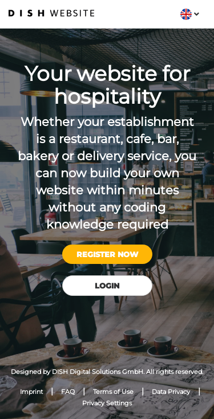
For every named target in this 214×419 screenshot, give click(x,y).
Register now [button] (107, 254)
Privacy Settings (107, 403)
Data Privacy (171, 392)
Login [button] (107, 285)
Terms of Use (113, 392)
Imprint (31, 392)
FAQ (68, 392)
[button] (190, 14)
